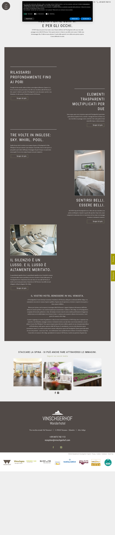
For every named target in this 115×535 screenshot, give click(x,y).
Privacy (94, 517)
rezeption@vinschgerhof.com (57, 504)
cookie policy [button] (57, 5)
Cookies (99, 517)
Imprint (89, 517)
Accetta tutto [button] (86, 18)
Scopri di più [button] (29, 18)
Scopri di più (21, 166)
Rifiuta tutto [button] (75, 18)
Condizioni (104, 517)
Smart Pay (110, 517)
